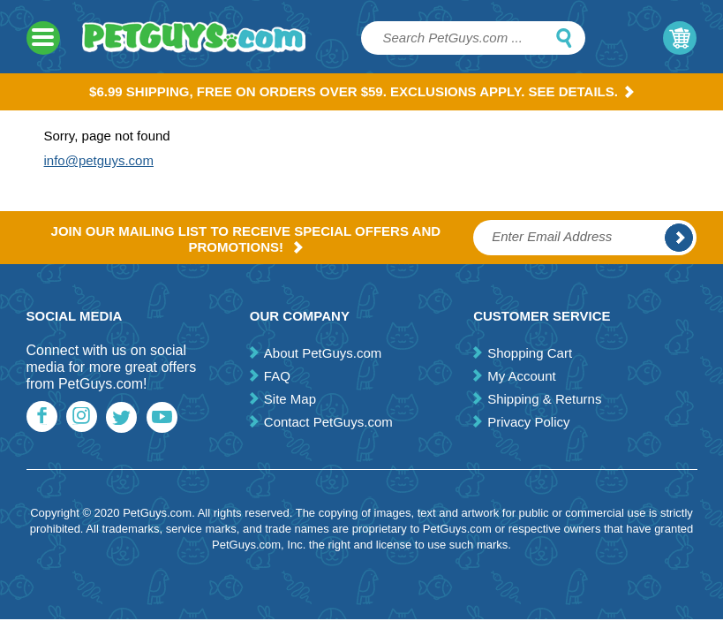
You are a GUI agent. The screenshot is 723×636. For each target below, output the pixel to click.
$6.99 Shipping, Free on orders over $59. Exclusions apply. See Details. (361, 91)
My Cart (679, 38)
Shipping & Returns (544, 398)
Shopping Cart (529, 352)
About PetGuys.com (322, 352)
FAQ (277, 375)
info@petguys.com (99, 160)
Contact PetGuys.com (328, 421)
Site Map (290, 398)
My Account (521, 375)
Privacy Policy (528, 421)
